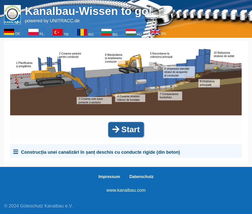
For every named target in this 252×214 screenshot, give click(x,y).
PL (42, 34)
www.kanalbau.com (126, 190)
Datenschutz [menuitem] (142, 176)
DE (17, 34)
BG (115, 34)
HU (139, 34)
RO (91, 34)
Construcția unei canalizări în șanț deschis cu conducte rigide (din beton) (100, 152)
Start (126, 129)
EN (163, 34)
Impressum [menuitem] (109, 176)
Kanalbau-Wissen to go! (88, 11)
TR (66, 34)
